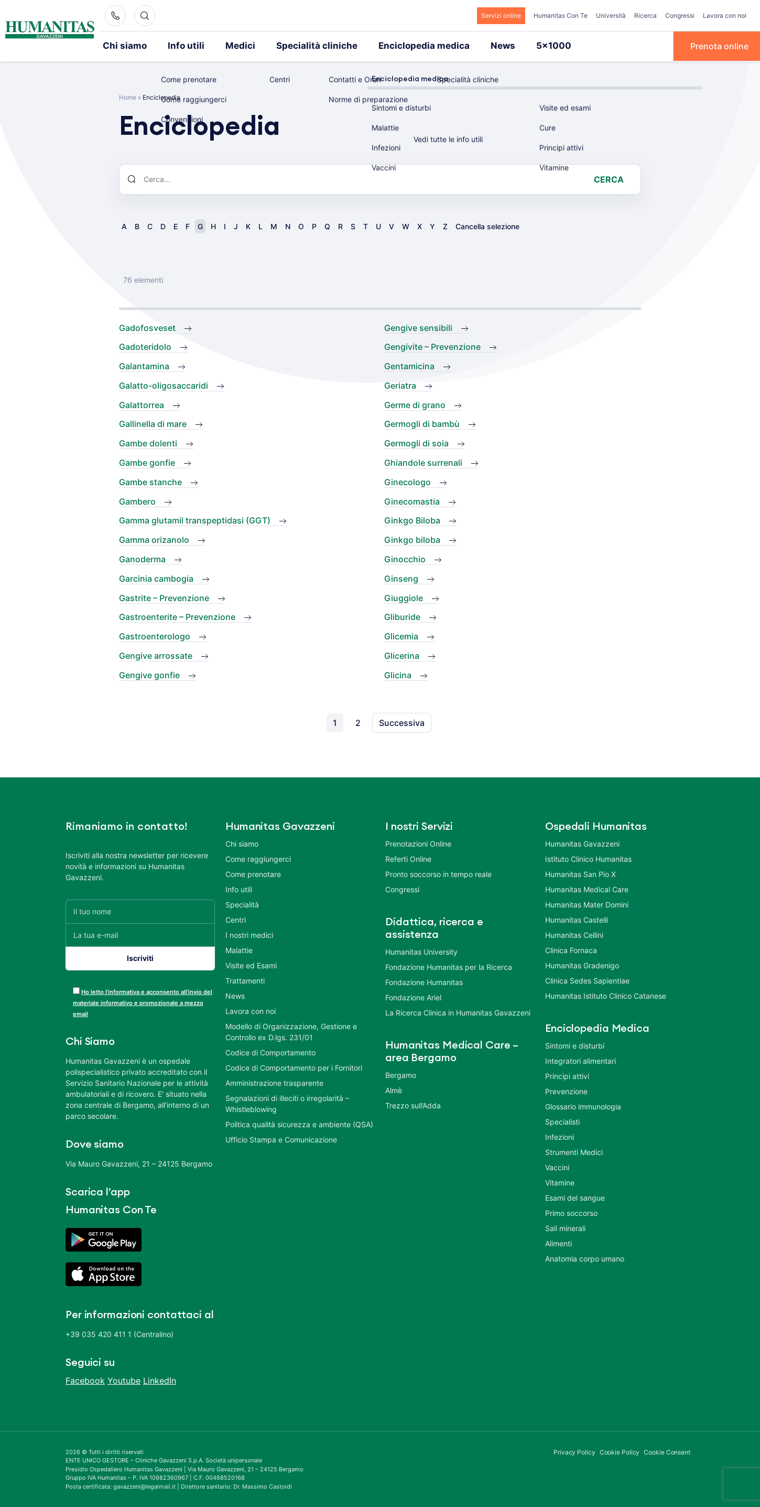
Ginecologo (407, 481)
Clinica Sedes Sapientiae (587, 979)
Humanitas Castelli (576, 918)
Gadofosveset (147, 327)
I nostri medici (249, 933)
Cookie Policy (620, 1451)
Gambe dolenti (148, 442)
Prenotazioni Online (418, 842)
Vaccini (557, 1166)
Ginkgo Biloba (412, 520)
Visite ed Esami (251, 964)
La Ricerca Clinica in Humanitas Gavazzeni (457, 1011)
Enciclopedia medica (398, 45)
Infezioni (559, 1135)
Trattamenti (245, 979)
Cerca (609, 178)
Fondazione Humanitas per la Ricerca (448, 965)
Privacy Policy (574, 1451)
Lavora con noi (724, 15)
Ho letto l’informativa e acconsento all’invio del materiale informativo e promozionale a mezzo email (142, 1002)
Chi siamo (123, 45)
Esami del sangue (575, 1196)
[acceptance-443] (76, 989)
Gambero (137, 500)
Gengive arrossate (155, 655)
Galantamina (144, 365)
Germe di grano (415, 404)
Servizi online (501, 15)
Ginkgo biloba (412, 539)
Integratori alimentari (580, 1059)
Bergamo (400, 1074)
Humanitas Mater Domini (586, 903)
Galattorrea (141, 404)
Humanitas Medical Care (586, 888)
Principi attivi (567, 1075)
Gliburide (402, 616)
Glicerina (401, 655)
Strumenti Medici (574, 1151)
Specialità (242, 903)
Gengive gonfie (149, 674)
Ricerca (645, 15)
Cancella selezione (487, 225)
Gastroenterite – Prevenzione (177, 616)
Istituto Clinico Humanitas (588, 857)
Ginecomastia (412, 500)
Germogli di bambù (422, 423)
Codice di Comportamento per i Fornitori (293, 1066)
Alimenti (558, 1242)
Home (127, 96)
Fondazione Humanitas (424, 981)
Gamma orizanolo (154, 539)
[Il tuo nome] (140, 910)
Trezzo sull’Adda (413, 1104)
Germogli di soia (416, 442)
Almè (393, 1089)
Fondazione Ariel (413, 996)
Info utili (180, 45)
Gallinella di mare (153, 423)
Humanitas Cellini (574, 933)
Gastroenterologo (154, 635)
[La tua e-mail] (140, 934)
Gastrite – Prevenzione (164, 597)
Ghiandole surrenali (423, 462)
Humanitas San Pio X (580, 873)
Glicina (397, 674)
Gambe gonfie (147, 462)
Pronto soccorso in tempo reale (438, 873)
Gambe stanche (150, 481)
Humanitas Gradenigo (582, 964)
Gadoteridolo (145, 346)
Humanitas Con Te (561, 15)
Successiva (402, 722)
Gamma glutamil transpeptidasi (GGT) (194, 520)
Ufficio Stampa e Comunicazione (281, 1138)
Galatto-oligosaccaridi (163, 384)
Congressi (679, 15)
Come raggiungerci (258, 857)
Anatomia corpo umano (584, 1257)
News (471, 45)
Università (611, 15)
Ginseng (401, 577)
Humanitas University (421, 950)
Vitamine (559, 1181)
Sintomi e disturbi (574, 1044)
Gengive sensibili (418, 327)
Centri (235, 918)
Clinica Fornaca (571, 949)
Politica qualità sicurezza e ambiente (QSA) (299, 1123)
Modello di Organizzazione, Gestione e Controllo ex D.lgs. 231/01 (291, 1031)
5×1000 (519, 45)
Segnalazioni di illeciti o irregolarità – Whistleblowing (287, 1103)
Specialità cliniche (300, 45)
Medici (230, 45)
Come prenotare (253, 873)
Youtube (123, 1379)
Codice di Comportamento (270, 1051)
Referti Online (408, 857)
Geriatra (400, 384)
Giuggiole (403, 597)
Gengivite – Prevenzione (432, 346)
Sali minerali (565, 1227)
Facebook (85, 1379)
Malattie (239, 949)
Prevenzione (566, 1090)
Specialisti (562, 1120)
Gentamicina (409, 365)
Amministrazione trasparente (274, 1081)
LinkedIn (159, 1379)
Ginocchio (405, 558)
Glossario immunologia (583, 1105)
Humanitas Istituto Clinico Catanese (605, 994)
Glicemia (401, 635)
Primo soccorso (571, 1211)
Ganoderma (142, 558)
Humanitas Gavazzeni (582, 842)
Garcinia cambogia (156, 577)
